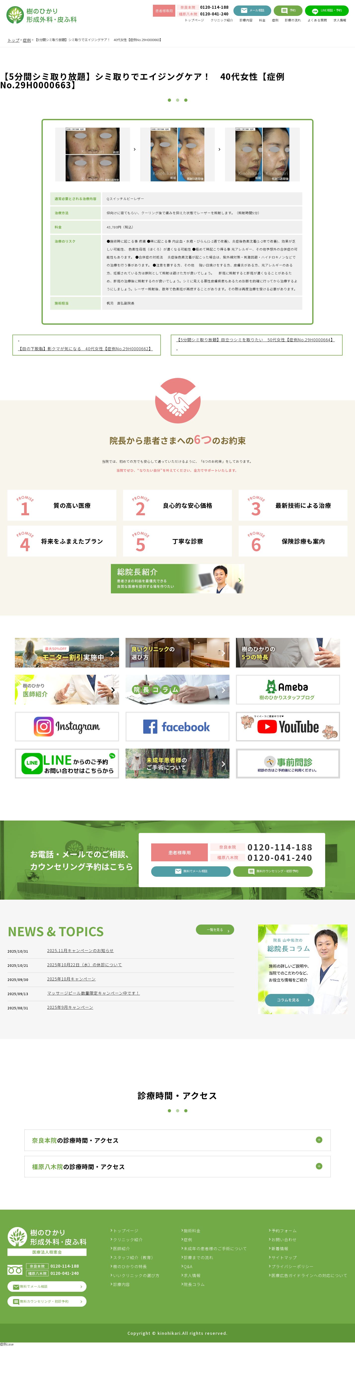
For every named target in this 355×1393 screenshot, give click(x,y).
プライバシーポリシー (292, 1307)
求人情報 (337, 22)
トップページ (168, 22)
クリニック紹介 (201, 22)
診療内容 (229, 22)
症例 (262, 22)
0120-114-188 (194, 9)
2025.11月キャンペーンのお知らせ (83, 1094)
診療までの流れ (203, 1298)
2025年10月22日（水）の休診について (87, 1108)
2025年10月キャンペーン (74, 1123)
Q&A (192, 1307)
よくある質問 (311, 22)
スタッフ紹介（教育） (142, 1298)
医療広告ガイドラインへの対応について (309, 1316)
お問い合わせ (284, 1280)
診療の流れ (282, 22)
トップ (13, 40)
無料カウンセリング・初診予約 (52, 1346)
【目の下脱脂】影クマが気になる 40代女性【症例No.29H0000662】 (85, 384)
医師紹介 (129, 1289)
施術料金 (196, 1271)
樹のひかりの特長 (138, 1307)
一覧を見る (211, 1074)
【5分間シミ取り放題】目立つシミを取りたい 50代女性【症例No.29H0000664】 (255, 375)
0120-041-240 (194, 15)
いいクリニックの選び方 (144, 1316)
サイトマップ (284, 1298)
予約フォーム (284, 1271)
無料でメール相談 (39, 1329)
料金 (248, 22)
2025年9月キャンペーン (73, 1151)
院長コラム (198, 1325)
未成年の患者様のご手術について (219, 1289)
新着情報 (279, 1289)
